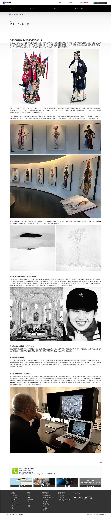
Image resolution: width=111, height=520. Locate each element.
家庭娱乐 (30, 500)
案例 (17, 14)
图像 (29, 498)
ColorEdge (15, 498)
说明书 (45, 502)
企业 (29, 495)
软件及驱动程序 (48, 498)
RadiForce (15, 502)
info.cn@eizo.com (28, 472)
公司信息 (61, 495)
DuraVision (15, 504)
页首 (101, 462)
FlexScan (14, 495)
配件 (13, 508)
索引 (44, 506)
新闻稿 (59, 2)
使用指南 (15, 514)
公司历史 (61, 498)
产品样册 (46, 500)
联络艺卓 (71, 2)
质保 (44, 510)
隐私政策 (21, 514)
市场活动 (84, 2)
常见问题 (46, 504)
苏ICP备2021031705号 (102, 514)
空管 (29, 506)
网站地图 (9, 514)
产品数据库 (46, 495)
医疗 (29, 502)
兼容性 (45, 508)
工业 (29, 504)
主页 (10, 14)
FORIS (14, 500)
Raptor (14, 506)
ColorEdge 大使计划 (64, 500)
